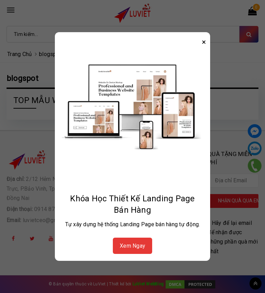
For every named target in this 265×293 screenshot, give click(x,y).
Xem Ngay (132, 245)
